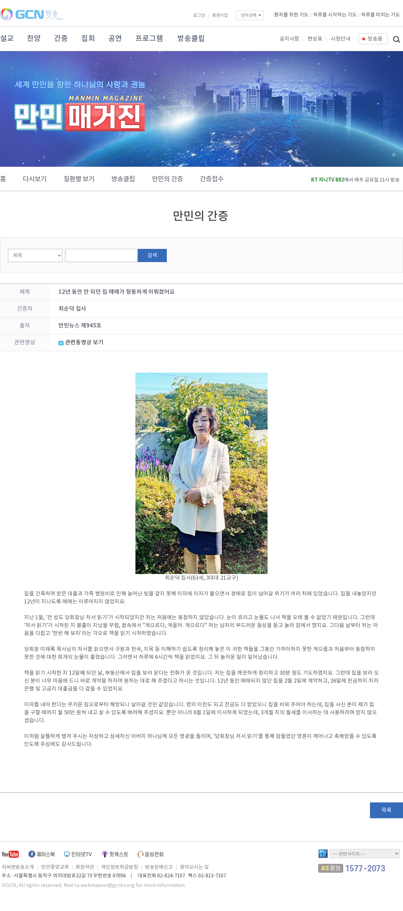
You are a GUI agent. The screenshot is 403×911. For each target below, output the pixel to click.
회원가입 (220, 15)
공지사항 (289, 39)
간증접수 (212, 179)
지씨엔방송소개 (18, 867)
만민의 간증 (167, 179)
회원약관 (85, 867)
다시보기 (35, 179)
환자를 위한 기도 (291, 15)
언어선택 (249, 15)
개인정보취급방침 (119, 867)
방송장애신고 (159, 867)
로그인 (199, 15)
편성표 (315, 39)
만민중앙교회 (55, 867)
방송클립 (191, 38)
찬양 (34, 38)
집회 (88, 38)
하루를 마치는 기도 (380, 15)
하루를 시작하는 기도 (335, 15)
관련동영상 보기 (84, 342)
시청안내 (340, 39)
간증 (61, 38)
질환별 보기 (78, 179)
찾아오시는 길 (194, 867)
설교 (7, 38)
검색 (152, 255)
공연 (115, 38)
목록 (386, 810)
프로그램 (149, 38)
